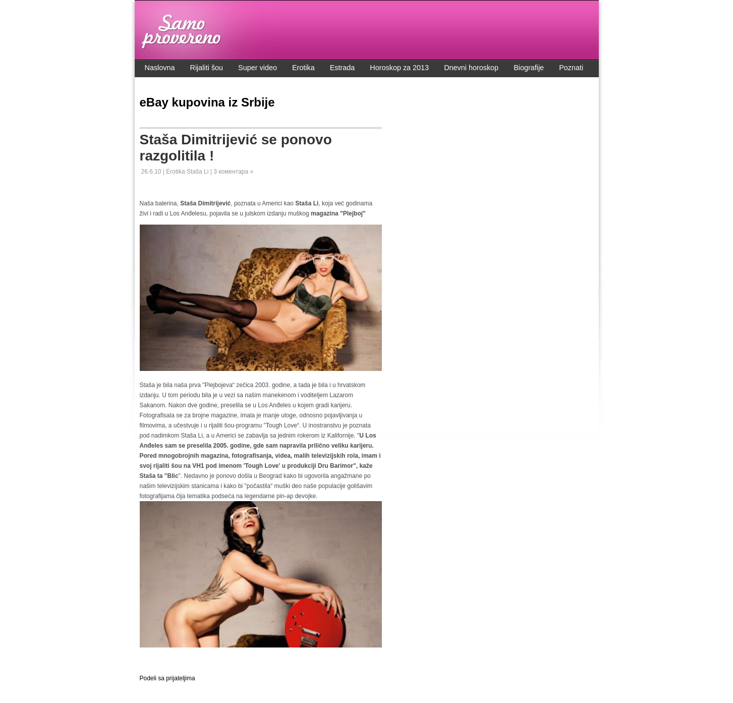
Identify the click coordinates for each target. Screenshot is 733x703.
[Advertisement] (258, 660)
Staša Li (198, 171)
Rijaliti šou (206, 68)
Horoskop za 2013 (399, 68)
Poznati (571, 68)
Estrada (342, 68)
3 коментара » (233, 171)
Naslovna (160, 68)
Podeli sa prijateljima (167, 678)
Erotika (303, 68)
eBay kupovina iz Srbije (207, 102)
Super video (257, 68)
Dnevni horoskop (471, 68)
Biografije (529, 68)
